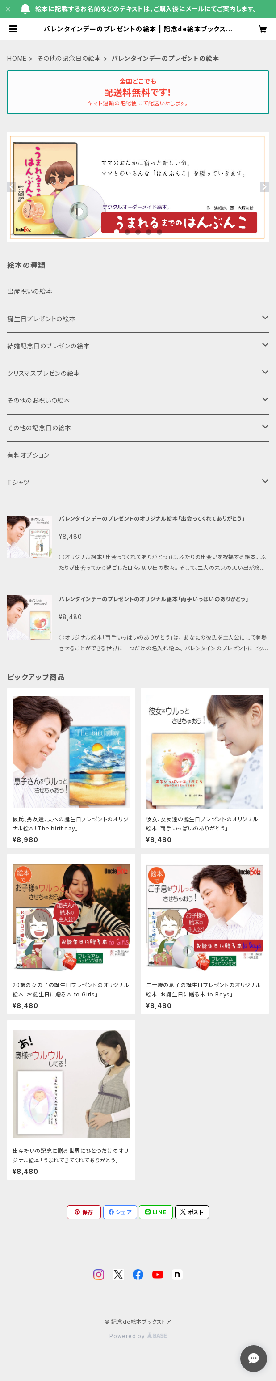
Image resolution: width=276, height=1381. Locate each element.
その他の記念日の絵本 (69, 58)
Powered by (138, 1336)
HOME (17, 58)
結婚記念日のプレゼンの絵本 (48, 346)
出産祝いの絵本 (30, 291)
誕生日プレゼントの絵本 (41, 318)
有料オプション (28, 455)
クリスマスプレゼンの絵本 (43, 373)
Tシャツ (18, 482)
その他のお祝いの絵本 (39, 400)
